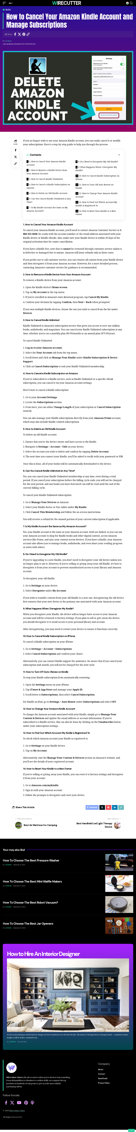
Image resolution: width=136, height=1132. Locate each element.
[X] (12, 1103)
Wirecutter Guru (17, 1111)
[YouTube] (19, 1103)
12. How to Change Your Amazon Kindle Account (97, 195)
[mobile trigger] (5, 3)
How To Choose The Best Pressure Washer (31, 861)
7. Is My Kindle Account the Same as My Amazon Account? (47, 209)
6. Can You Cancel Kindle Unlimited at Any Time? (49, 200)
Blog (8, 10)
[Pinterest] (26, 1103)
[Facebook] (6, 1103)
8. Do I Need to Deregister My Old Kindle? (98, 161)
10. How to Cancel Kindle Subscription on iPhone (97, 177)
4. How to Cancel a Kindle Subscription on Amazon (48, 186)
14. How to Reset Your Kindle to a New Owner (96, 213)
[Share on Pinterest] (24, 34)
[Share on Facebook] (15, 34)
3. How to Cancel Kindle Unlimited (46, 179)
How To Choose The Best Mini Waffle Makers (32, 882)
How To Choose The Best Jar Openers (28, 924)
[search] (131, 3)
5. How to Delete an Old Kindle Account (48, 193)
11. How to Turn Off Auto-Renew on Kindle (95, 186)
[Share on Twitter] (19, 34)
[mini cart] (127, 3)
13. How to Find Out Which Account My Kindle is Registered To (96, 204)
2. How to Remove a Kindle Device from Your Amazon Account (47, 172)
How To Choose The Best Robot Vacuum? (30, 903)
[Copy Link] (28, 34)
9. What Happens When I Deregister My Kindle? (96, 169)
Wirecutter (66, 3)
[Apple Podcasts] (32, 1103)
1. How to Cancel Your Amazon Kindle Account (46, 163)
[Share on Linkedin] (114, 808)
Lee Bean (8, 41)
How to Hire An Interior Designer (43, 955)
